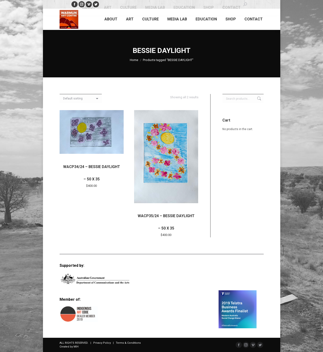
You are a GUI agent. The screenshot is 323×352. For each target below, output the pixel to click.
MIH (76, 346)
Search (258, 98)
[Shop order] (81, 98)
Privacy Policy (102, 342)
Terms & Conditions (128, 342)
